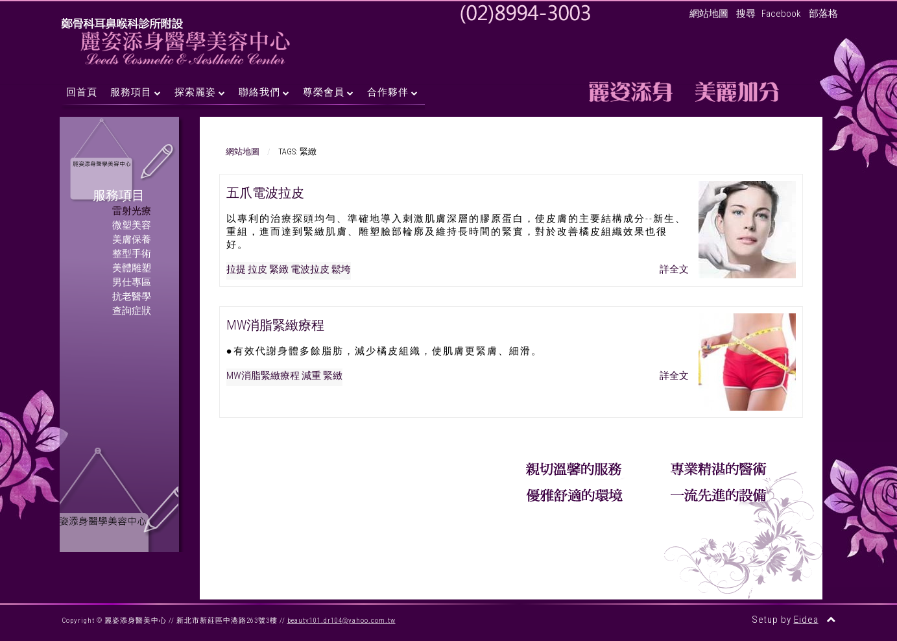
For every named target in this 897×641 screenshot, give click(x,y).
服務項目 (131, 92)
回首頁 (81, 92)
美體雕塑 (131, 268)
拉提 (236, 269)
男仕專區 (131, 282)
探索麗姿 (195, 92)
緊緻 (279, 269)
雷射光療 (131, 211)
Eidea (806, 619)
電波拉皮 (310, 269)
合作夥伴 (388, 92)
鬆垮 (341, 269)
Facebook (781, 13)
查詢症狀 (131, 311)
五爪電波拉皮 (265, 192)
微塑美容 (131, 225)
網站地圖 (708, 13)
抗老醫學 (131, 296)
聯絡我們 (259, 92)
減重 (311, 375)
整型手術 (131, 254)
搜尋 (746, 13)
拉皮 (257, 269)
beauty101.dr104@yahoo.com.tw (341, 620)
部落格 (823, 13)
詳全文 (674, 269)
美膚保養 (131, 239)
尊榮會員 (323, 92)
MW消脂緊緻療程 (275, 325)
